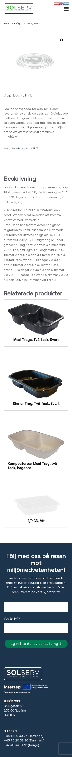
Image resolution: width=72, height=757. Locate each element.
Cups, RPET (32, 148)
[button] (61, 40)
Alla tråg (15, 23)
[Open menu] (66, 7)
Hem (6, 23)
